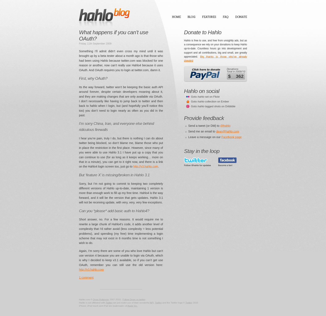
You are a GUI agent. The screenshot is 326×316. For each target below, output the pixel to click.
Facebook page (231, 137)
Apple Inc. (133, 306)
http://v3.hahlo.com (145, 166)
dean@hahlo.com (227, 131)
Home (176, 16)
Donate (241, 16)
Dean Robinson (101, 299)
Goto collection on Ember (210, 101)
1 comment (86, 277)
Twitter (109, 303)
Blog (191, 16)
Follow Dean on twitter (133, 299)
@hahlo (225, 125)
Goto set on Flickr (205, 96)
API (152, 303)
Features (209, 16)
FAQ (226, 16)
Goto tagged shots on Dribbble (213, 106)
